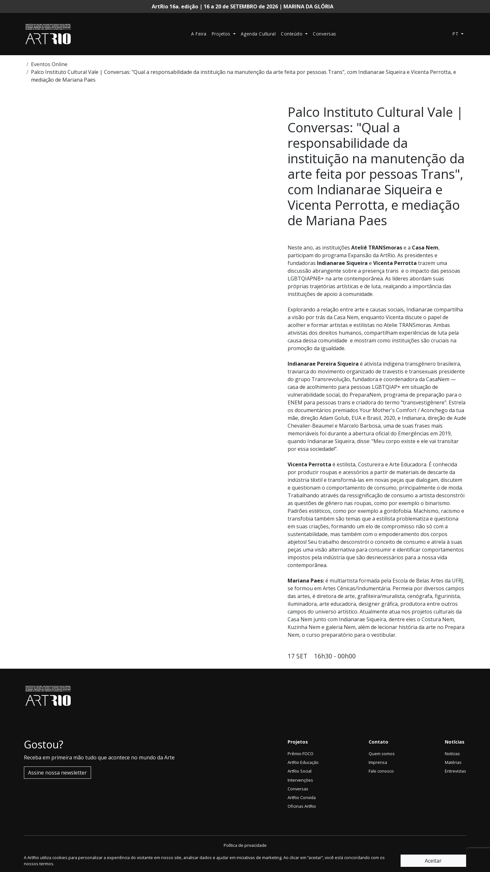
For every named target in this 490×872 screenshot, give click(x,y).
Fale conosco (381, 771)
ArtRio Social (299, 771)
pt (456, 34)
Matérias (453, 762)
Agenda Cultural (258, 34)
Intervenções (300, 780)
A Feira (199, 34)
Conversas (324, 34)
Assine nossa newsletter (57, 772)
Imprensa (378, 762)
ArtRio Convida (302, 797)
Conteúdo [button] (292, 34)
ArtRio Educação (303, 762)
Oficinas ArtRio (302, 806)
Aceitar (433, 860)
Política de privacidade (245, 845)
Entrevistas (455, 771)
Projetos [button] (222, 34)
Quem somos (382, 753)
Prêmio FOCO (300, 753)
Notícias (452, 753)
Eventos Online (49, 64)
